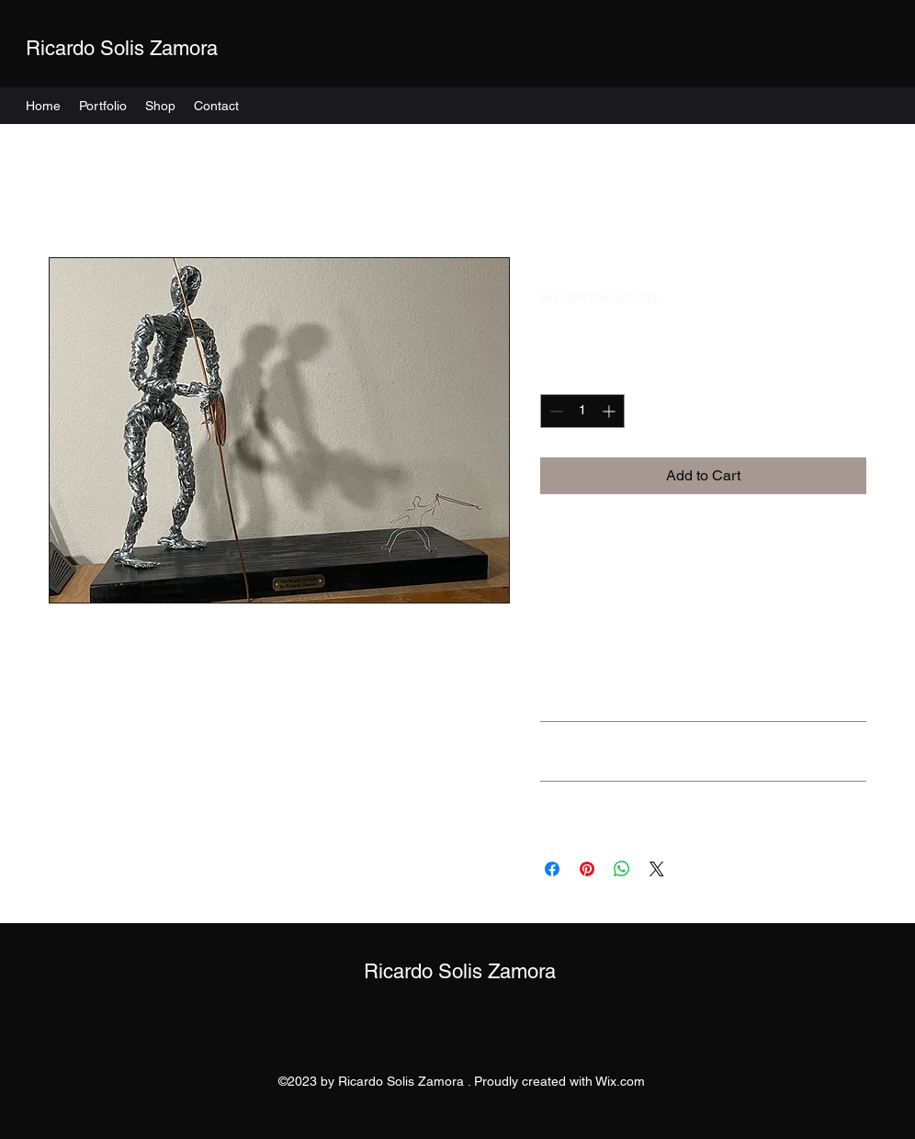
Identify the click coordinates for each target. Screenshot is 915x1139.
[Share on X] (657, 869)
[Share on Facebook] (552, 869)
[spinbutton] (582, 411)
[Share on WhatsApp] (622, 869)
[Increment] (610, 411)
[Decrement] (554, 411)
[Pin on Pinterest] (587, 869)
